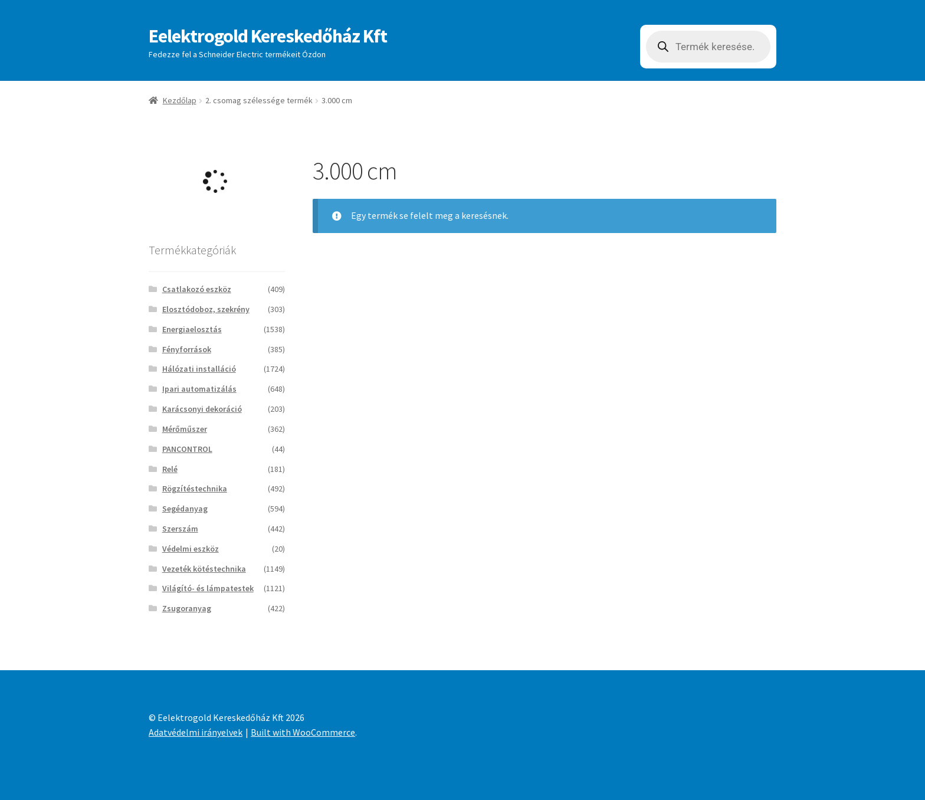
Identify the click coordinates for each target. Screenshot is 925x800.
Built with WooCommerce (303, 732)
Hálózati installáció (199, 368)
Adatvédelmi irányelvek (195, 732)
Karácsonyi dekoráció (202, 409)
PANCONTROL (187, 449)
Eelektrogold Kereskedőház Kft (268, 36)
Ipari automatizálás (199, 388)
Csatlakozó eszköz (196, 289)
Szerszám (180, 528)
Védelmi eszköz (190, 548)
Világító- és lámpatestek (208, 588)
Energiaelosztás (192, 329)
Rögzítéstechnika (194, 488)
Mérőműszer (184, 429)
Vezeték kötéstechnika (204, 568)
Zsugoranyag (186, 608)
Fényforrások (186, 349)
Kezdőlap (179, 100)
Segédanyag (185, 508)
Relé (170, 469)
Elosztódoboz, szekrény (206, 309)
